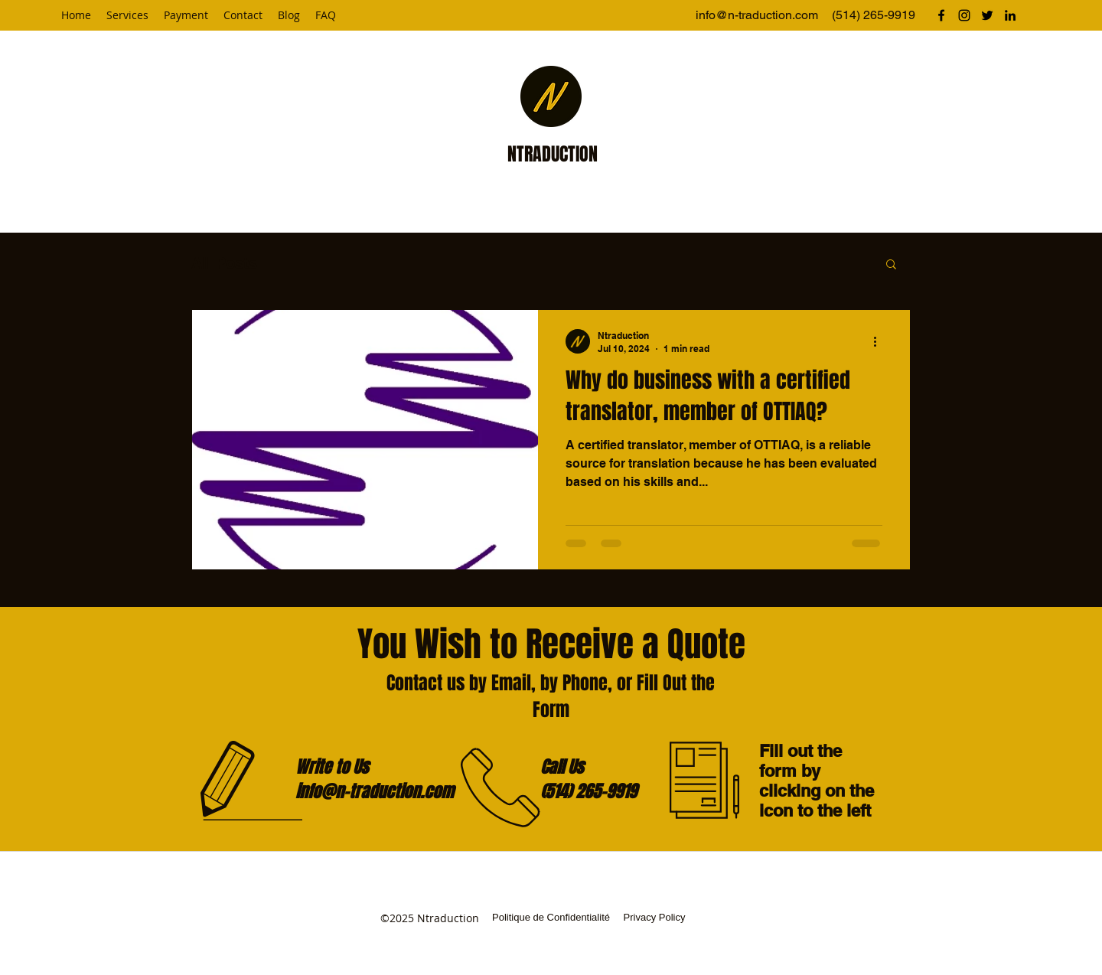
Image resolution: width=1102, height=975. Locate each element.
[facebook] (941, 15)
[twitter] (987, 15)
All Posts (224, 263)
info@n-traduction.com (757, 15)
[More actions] (880, 341)
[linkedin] (1010, 15)
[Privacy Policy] (654, 918)
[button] (891, 265)
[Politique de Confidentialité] (551, 918)
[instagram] (964, 15)
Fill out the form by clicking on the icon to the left (816, 780)
